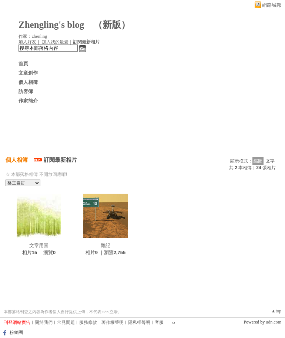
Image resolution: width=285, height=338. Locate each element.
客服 (159, 322)
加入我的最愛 (55, 42)
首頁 (23, 63)
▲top (276, 311)
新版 (112, 25)
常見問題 (66, 322)
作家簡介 (28, 101)
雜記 (105, 245)
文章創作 (28, 73)
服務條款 (88, 322)
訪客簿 (26, 91)
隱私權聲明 (139, 322)
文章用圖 (38, 245)
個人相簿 (28, 82)
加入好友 (27, 42)
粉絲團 (16, 332)
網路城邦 (271, 5)
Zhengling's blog (51, 25)
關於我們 (44, 322)
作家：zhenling (33, 36)
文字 (270, 161)
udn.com (273, 322)
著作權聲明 (112, 322)
